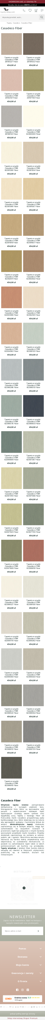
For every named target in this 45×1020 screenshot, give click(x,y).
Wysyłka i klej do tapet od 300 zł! (22, 5)
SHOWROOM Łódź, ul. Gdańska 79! (22, 1)
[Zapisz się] (38, 931)
